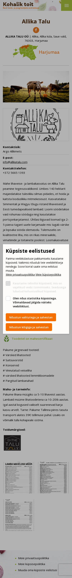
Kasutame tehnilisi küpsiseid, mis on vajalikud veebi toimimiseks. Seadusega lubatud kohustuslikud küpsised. (39, 287)
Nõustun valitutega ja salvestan (31, 317)
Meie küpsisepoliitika (48, 274)
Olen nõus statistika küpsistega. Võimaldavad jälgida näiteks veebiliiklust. (35, 302)
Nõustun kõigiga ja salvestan (29, 327)
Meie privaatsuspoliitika (20, 274)
